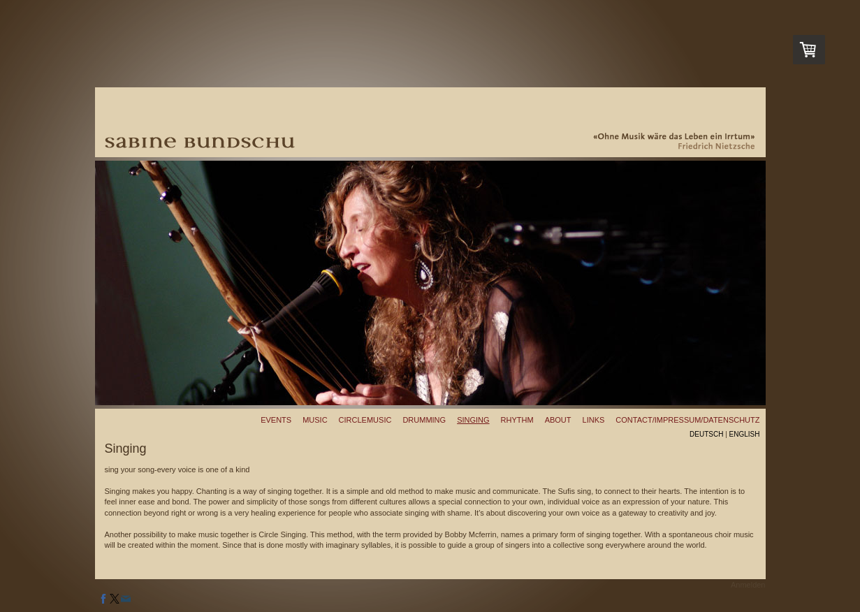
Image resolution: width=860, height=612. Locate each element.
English (744, 434)
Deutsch (706, 434)
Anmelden (748, 585)
